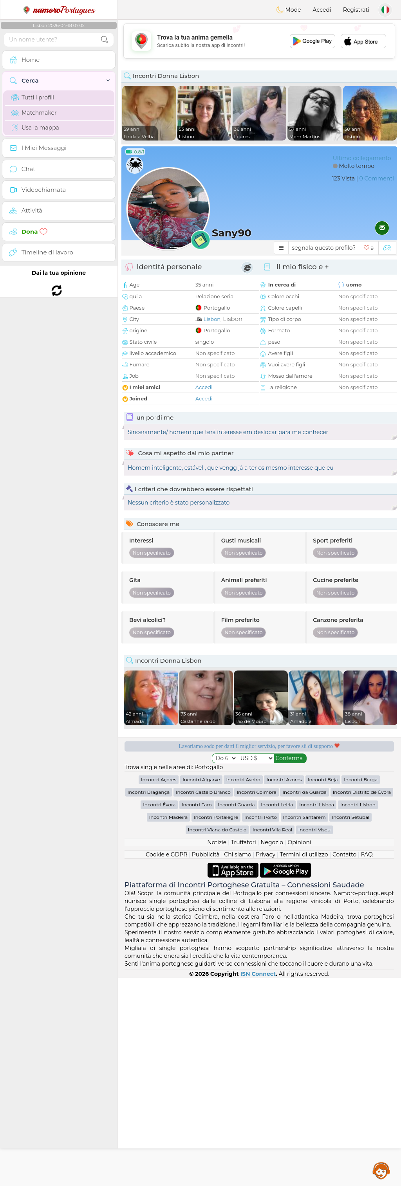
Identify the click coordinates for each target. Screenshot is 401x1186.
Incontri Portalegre (216, 817)
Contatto (344, 854)
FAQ (367, 854)
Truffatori (243, 842)
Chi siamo (237, 854)
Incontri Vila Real (272, 830)
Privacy (265, 854)
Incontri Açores (158, 779)
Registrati (356, 9)
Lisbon (212, 319)
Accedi (322, 9)
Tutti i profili (32, 97)
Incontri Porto (260, 817)
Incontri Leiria (277, 804)
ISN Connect (258, 973)
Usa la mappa (35, 128)
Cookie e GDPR (166, 854)
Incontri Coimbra (256, 792)
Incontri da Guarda (304, 792)
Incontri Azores (284, 779)
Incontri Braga (361, 779)
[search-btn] (105, 40)
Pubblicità (206, 854)
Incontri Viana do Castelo (217, 830)
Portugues (59, 10)
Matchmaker (34, 113)
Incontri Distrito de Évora (362, 792)
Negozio (271, 842)
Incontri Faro (197, 804)
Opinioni (299, 842)
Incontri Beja (323, 779)
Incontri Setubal (350, 817)
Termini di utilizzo (304, 854)
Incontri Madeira (168, 817)
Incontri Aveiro (243, 779)
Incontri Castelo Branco (203, 792)
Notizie (216, 842)
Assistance (381, 1170)
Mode (288, 10)
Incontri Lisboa (316, 804)
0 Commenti (376, 178)
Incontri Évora (159, 804)
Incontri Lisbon (358, 804)
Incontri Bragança (149, 792)
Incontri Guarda (236, 804)
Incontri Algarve (201, 779)
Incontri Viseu (314, 830)
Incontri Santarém (304, 817)
